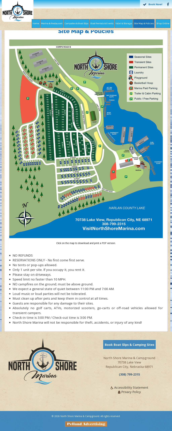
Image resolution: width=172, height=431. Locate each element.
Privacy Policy (131, 393)
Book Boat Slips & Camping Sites (129, 346)
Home (36, 23)
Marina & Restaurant (51, 23)
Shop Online (162, 23)
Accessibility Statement (131, 389)
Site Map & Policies (144, 23)
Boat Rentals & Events (101, 23)
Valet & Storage (123, 23)
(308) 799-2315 (129, 376)
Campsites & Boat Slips (76, 23)
